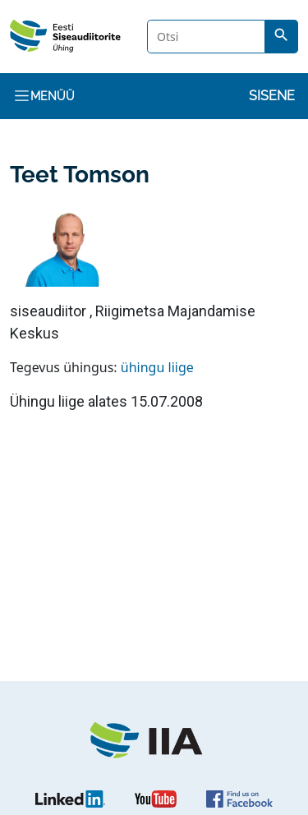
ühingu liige (157, 367)
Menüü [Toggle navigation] (44, 95)
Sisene (272, 96)
